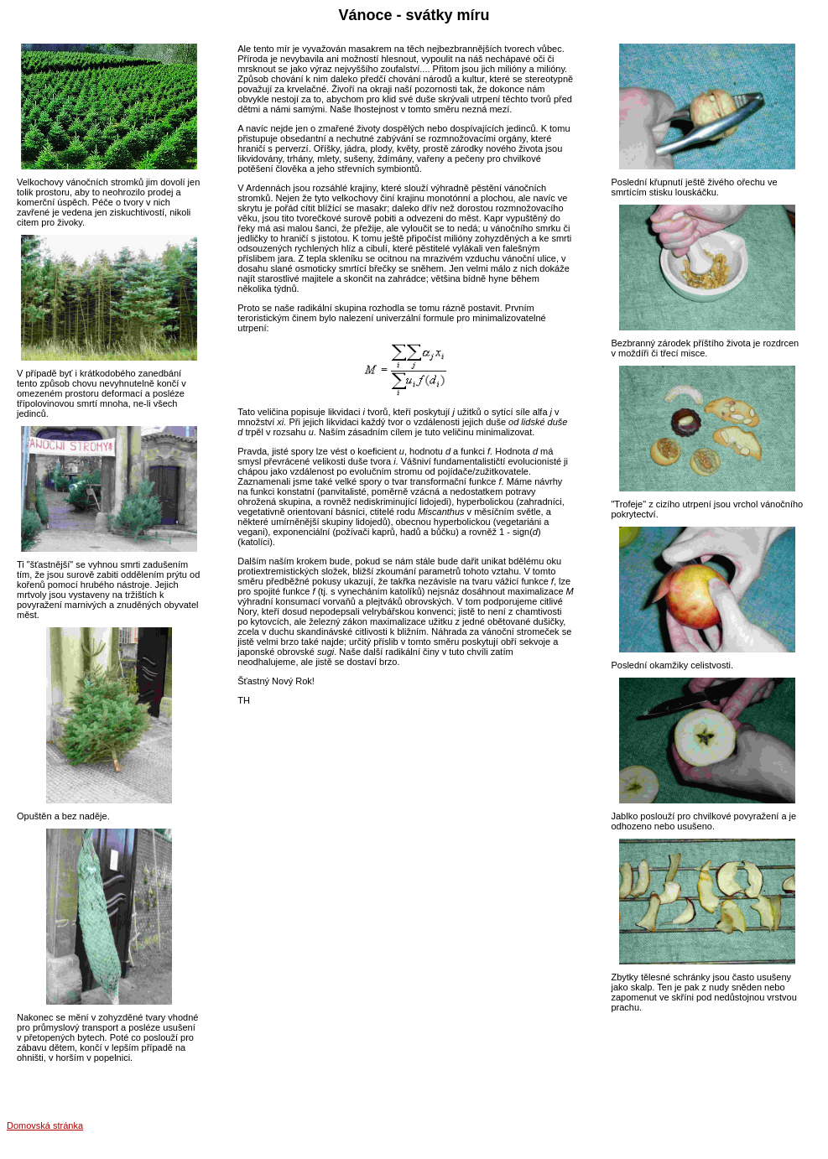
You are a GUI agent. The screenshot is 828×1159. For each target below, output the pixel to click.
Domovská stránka (45, 1125)
